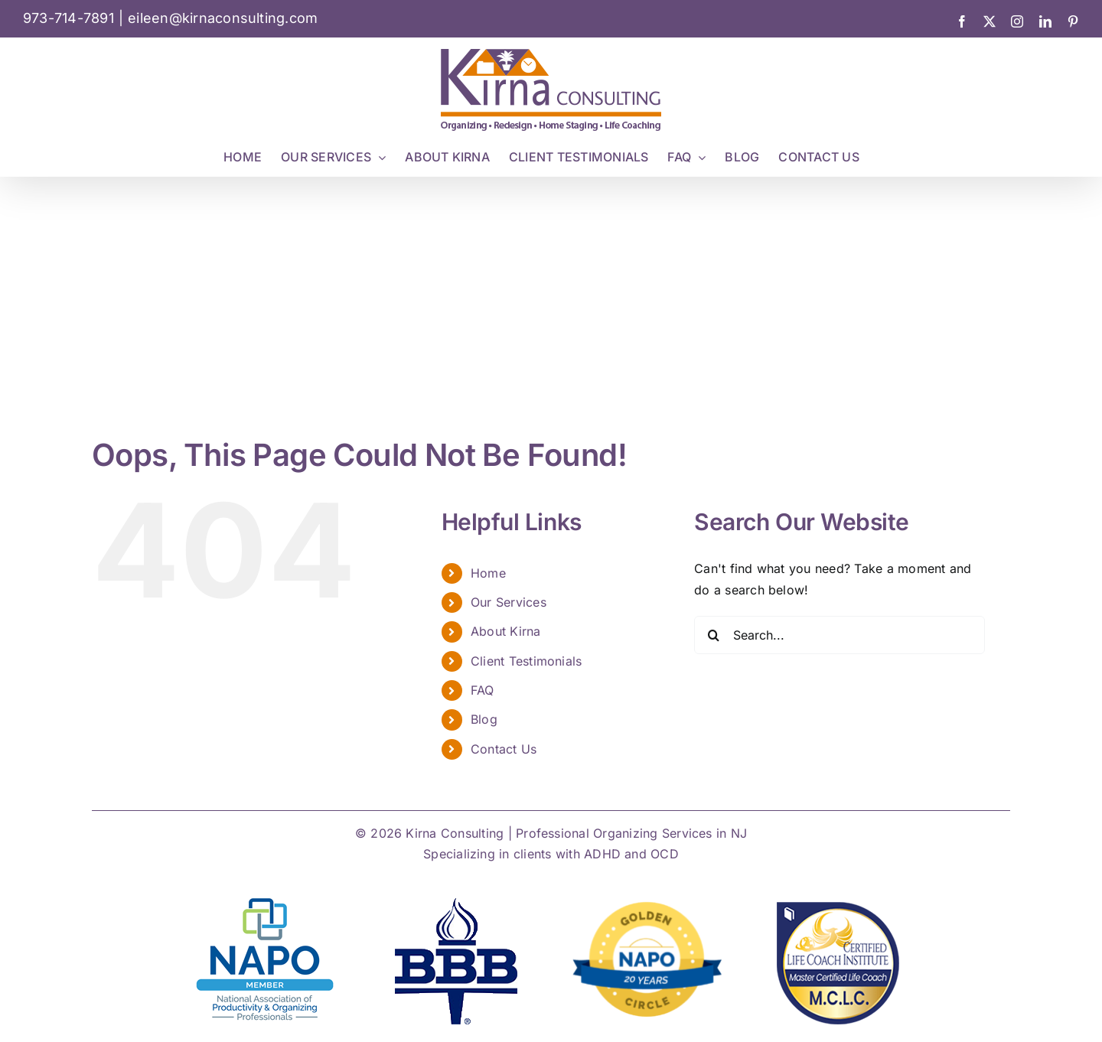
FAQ (482, 690)
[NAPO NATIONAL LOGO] (264, 899)
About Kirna (506, 631)
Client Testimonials (526, 661)
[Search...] (839, 635)
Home (488, 573)
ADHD (602, 853)
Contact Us (503, 749)
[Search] (713, 635)
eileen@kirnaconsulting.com (223, 18)
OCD (664, 853)
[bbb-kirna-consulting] (455, 899)
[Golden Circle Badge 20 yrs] (646, 905)
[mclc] (837, 899)
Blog (484, 719)
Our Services (508, 602)
